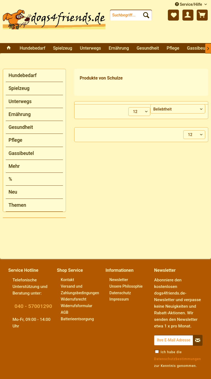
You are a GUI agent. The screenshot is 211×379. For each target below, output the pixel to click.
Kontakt (67, 280)
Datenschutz (120, 293)
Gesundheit (21, 127)
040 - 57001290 (33, 306)
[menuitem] (131, 15)
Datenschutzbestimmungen (177, 359)
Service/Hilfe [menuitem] (189, 4)
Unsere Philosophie (126, 286)
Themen (17, 205)
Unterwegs (20, 101)
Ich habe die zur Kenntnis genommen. (177, 359)
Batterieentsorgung (77, 319)
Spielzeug (19, 88)
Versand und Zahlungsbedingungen (80, 289)
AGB (64, 312)
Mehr (14, 166)
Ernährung (20, 114)
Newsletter (118, 280)
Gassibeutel (21, 153)
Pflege (15, 140)
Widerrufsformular (76, 306)
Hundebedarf (23, 75)
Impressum (119, 299)
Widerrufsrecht (73, 299)
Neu (13, 192)
